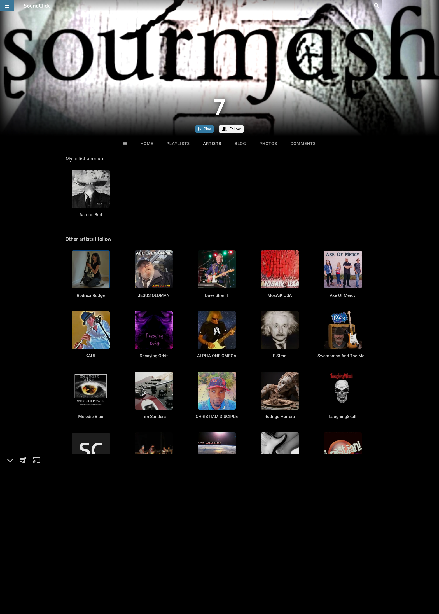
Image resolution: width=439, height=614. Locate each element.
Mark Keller (91, 517)
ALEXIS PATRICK (153, 585)
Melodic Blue (90, 448)
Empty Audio (216, 517)
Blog (240, 143)
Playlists (178, 143)
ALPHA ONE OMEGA (217, 379)
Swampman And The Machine (346, 379)
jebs (280, 585)
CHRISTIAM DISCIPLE (217, 448)
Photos (268, 143)
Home (146, 143)
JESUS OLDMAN (153, 311)
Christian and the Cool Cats (343, 517)
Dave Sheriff (216, 311)
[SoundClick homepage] (37, 6)
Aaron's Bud (91, 222)
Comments (303, 143)
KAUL (90, 379)
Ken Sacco (91, 585)
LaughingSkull (342, 448)
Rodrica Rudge (91, 311)
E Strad (279, 379)
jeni (279, 517)
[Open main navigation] (7, 5)
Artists (212, 143)
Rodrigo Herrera (279, 448)
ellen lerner (217, 585)
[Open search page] (433, 5)
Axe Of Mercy (343, 311)
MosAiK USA (279, 311)
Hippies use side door (154, 517)
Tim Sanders (154, 448)
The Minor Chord (342, 585)
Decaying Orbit (154, 379)
